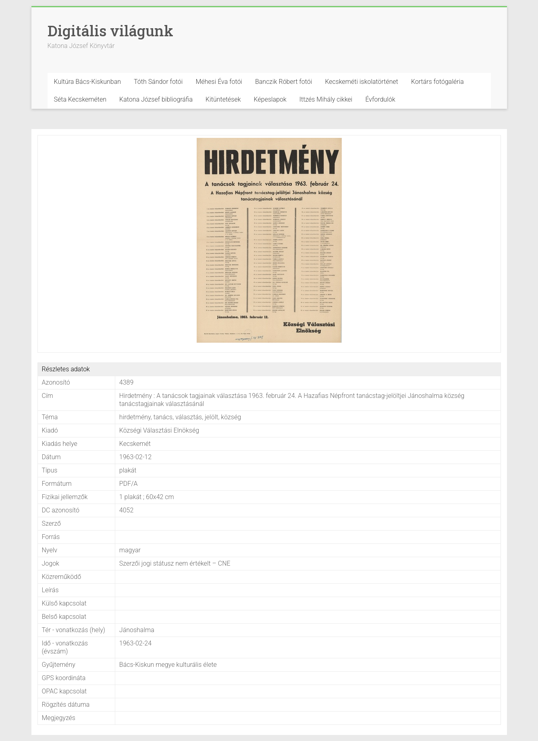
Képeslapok (270, 99)
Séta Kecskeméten (80, 99)
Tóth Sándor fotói (158, 81)
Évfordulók (380, 99)
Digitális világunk (110, 30)
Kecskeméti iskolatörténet (361, 81)
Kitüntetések (223, 99)
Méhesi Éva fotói (218, 81)
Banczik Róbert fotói (283, 81)
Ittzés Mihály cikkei (326, 99)
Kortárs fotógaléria (437, 81)
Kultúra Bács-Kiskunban (87, 81)
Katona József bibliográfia (156, 99)
